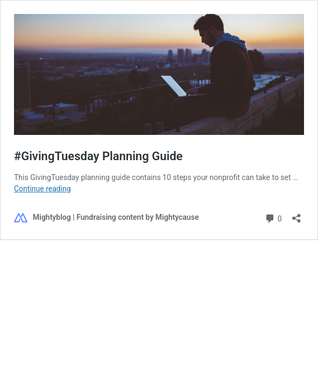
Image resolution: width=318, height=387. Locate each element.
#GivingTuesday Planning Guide (98, 156)
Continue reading (42, 188)
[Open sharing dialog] (296, 214)
